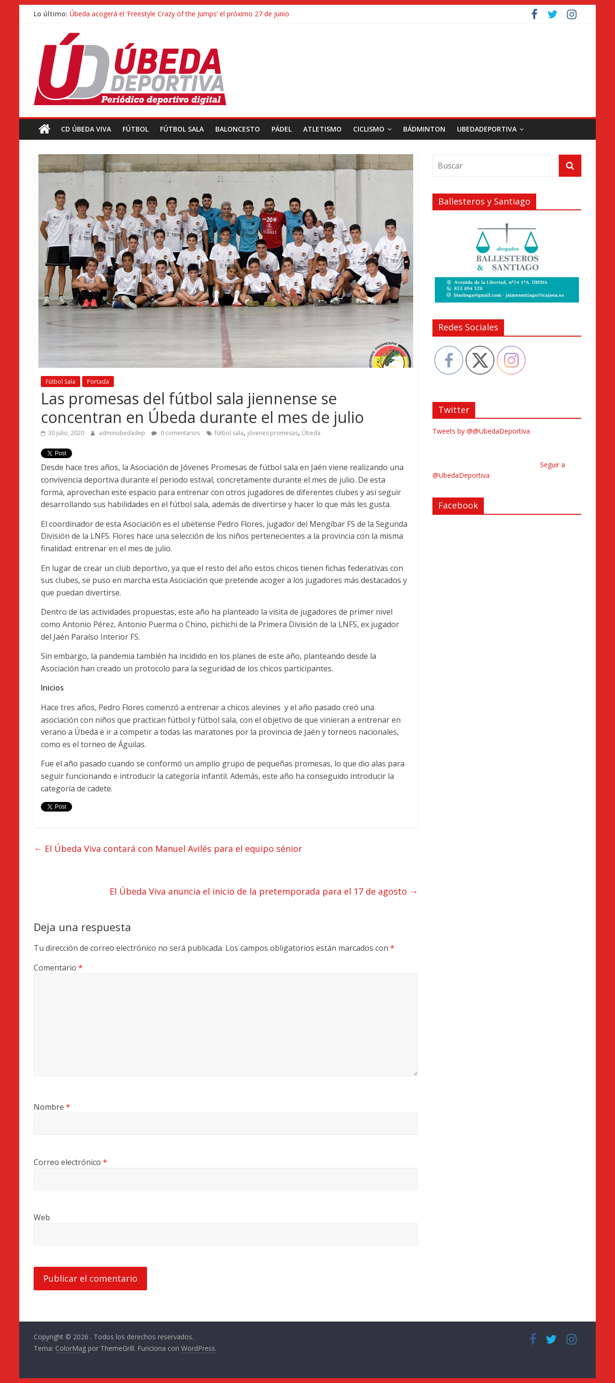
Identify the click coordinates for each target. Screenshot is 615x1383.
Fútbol (135, 128)
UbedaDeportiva (487, 128)
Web (42, 1217)
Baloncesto (237, 128)
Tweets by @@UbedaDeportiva (481, 431)
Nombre (52, 1107)
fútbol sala (229, 433)
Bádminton (424, 128)
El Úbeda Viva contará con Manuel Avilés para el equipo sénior (168, 848)
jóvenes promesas (272, 433)
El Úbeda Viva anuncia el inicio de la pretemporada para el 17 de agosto (264, 891)
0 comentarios (175, 433)
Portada (98, 381)
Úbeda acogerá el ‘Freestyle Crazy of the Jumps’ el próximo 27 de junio (179, 13)
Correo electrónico (70, 1162)
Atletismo (322, 128)
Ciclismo (368, 128)
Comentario (58, 967)
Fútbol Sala (182, 128)
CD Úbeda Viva (86, 128)
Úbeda (311, 433)
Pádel (281, 128)
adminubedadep (123, 433)
